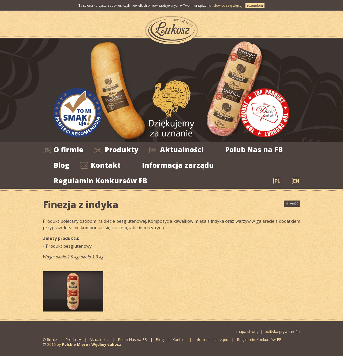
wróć (294, 203)
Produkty (122, 149)
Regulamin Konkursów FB (100, 181)
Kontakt (106, 165)
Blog (61, 165)
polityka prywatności (282, 331)
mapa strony (247, 331)
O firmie (68, 149)
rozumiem (255, 5)
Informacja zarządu (178, 165)
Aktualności (182, 149)
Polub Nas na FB (254, 149)
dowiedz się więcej (228, 5)
